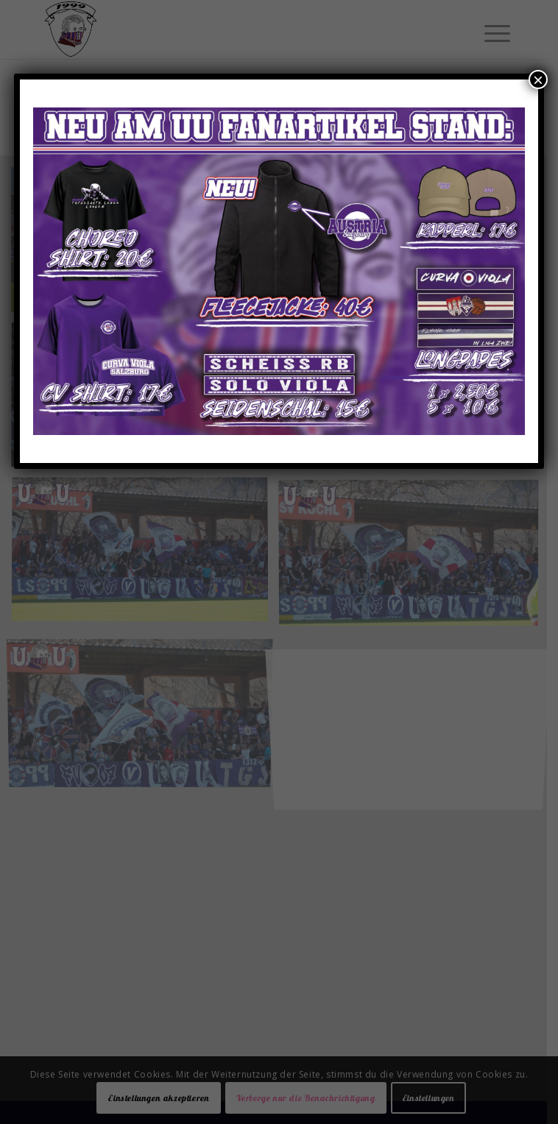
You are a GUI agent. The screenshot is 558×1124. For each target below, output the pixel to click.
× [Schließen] (538, 79)
